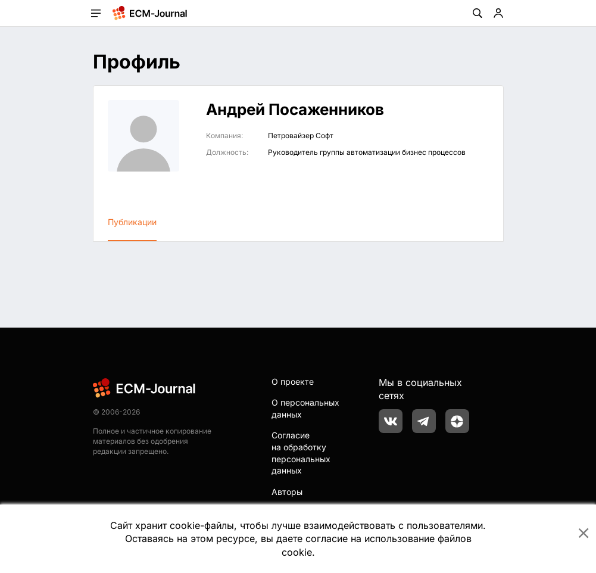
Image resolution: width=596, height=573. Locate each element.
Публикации (132, 222)
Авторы (287, 492)
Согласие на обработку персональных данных (301, 452)
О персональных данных (305, 408)
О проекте (293, 381)
